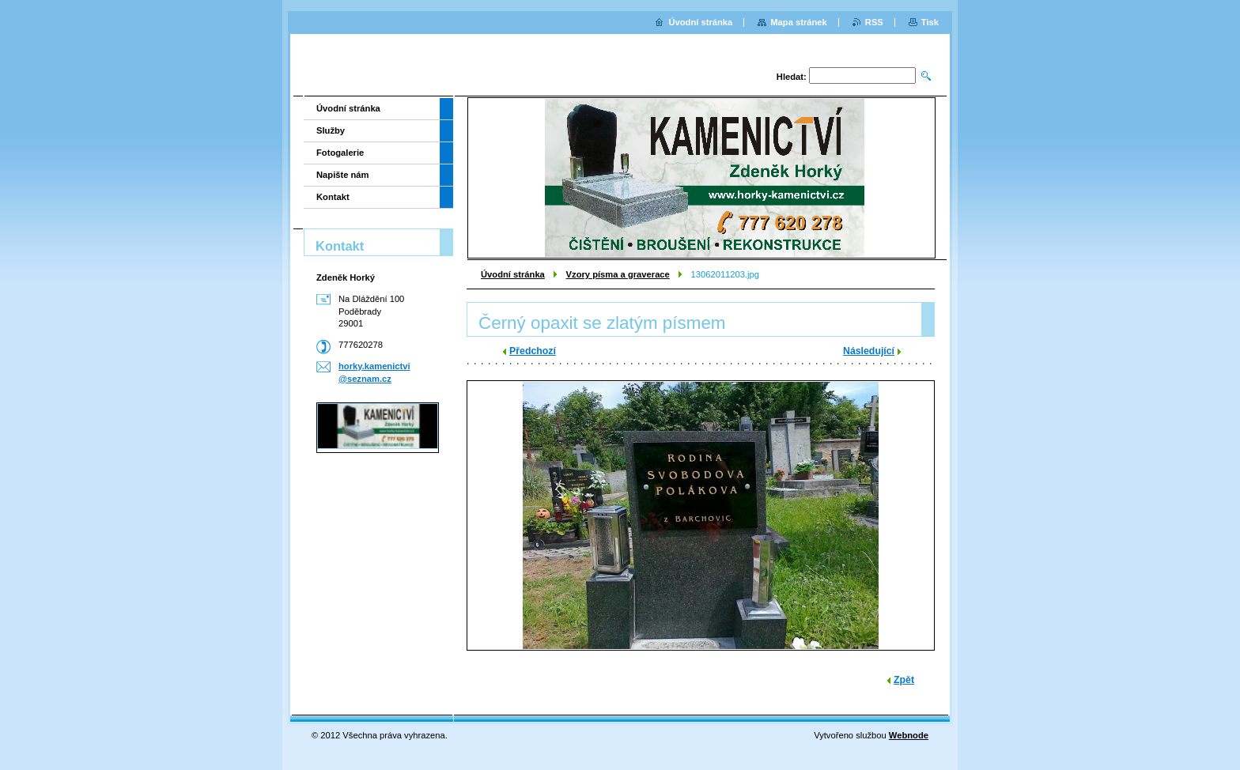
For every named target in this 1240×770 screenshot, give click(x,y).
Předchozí (532, 351)
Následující (868, 351)
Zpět (904, 679)
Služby (330, 130)
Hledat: (792, 76)
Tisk (930, 22)
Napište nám (342, 174)
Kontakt (333, 197)
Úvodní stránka (513, 274)
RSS (874, 22)
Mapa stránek (798, 22)
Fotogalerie (340, 152)
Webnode (908, 735)
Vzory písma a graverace (618, 274)
